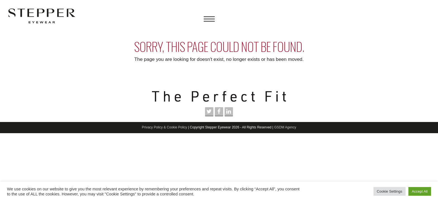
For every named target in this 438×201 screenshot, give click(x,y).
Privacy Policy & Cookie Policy (164, 127)
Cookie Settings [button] (389, 191)
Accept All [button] (420, 191)
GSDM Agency (285, 127)
